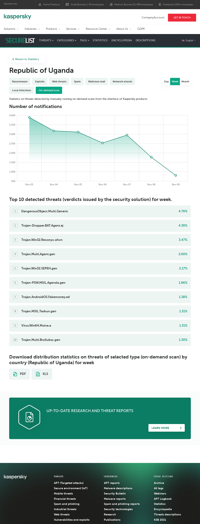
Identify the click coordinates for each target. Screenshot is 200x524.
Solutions (9, 28)
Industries (31, 28)
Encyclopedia (122, 40)
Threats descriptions (167, 514)
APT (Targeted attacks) (68, 482)
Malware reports (115, 498)
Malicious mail (96, 81)
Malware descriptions (118, 488)
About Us (122, 28)
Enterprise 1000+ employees (178, 4)
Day (166, 81)
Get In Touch (182, 17)
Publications (112, 519)
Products (51, 28)
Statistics (100, 40)
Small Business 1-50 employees (87, 4)
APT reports (112, 482)
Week (175, 81)
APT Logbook (163, 498)
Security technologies (118, 509)
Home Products (51, 4)
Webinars (160, 493)
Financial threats (65, 498)
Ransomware (20, 81)
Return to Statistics (25, 59)
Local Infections (21, 90)
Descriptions (145, 40)
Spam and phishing (66, 503)
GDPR (141, 28)
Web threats (59, 81)
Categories (65, 40)
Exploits (40, 81)
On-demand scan (49, 90)
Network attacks (122, 81)
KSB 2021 (160, 519)
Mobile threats (63, 493)
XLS (42, 374)
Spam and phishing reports (122, 503)
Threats (45, 40)
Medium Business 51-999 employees (133, 4)
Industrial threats (65, 509)
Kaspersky (17, 14)
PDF (19, 374)
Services (71, 28)
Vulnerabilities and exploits (71, 519)
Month (185, 81)
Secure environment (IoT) (71, 488)
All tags (158, 488)
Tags (83, 40)
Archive (159, 482)
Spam (77, 81)
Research (110, 514)
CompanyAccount (153, 17)
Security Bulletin (115, 493)
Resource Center (96, 28)
